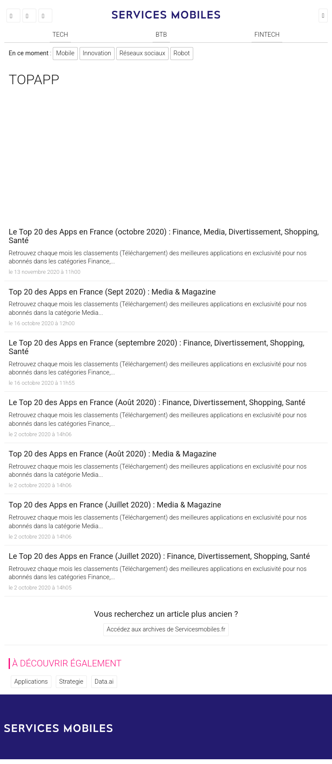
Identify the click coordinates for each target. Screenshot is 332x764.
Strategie (71, 686)
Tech (60, 35)
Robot (184, 54)
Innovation (98, 54)
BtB (161, 35)
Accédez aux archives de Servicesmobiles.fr (166, 634)
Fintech (266, 35)
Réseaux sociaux (144, 54)
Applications (31, 686)
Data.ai (104, 686)
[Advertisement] (166, 160)
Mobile (65, 54)
